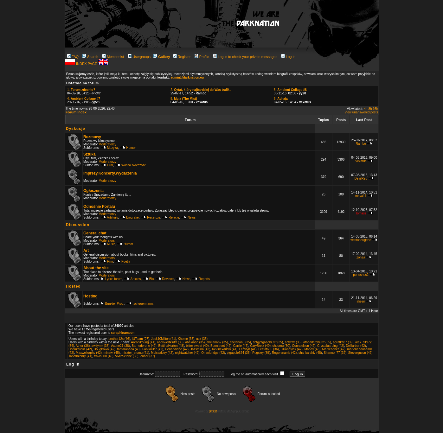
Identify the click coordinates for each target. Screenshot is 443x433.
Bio (151, 279)
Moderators (107, 240)
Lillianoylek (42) (291, 349)
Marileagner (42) (333, 349)
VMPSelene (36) (126, 356)
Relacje (174, 217)
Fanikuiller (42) (152, 349)
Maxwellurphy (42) (89, 352)
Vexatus (361, 161)
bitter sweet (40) (197, 345)
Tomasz (360, 213)
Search (90, 57)
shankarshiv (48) (310, 352)
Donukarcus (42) (80, 349)
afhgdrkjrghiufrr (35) (317, 342)
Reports (204, 279)
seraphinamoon (122, 332)
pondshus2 (361, 275)
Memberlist (113, 57)
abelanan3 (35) (240, 342)
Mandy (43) (312, 349)
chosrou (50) (281, 345)
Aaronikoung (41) (143, 342)
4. (83, 98)
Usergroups (139, 57)
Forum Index (76, 112)
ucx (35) (202, 339)
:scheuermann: (143, 303)
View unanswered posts (361, 112)
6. (281, 98)
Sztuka (89, 154)
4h (366, 109)
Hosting (90, 296)
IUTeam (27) (140, 339)
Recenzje (153, 217)
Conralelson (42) (303, 345)
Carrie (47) (240, 345)
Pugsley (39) (261, 352)
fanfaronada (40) (128, 349)
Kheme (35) (186, 339)
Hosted (73, 286)
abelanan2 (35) (217, 342)
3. (290, 90)
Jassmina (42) (200, 349)
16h (375, 109)
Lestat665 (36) (268, 349)
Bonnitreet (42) (220, 345)
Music (111, 244)
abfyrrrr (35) (293, 342)
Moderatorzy (107, 144)
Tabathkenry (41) (80, 356)
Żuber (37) (147, 356)
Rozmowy (92, 137)
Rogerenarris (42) (284, 352)
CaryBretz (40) (260, 345)
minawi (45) (112, 352)
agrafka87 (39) (343, 342)
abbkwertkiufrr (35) (170, 342)
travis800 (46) (103, 356)
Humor (131, 148)
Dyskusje (75, 128)
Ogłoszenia (93, 190)
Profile (202, 57)
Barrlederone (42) (144, 345)
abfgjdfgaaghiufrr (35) (268, 342)
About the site (96, 268)
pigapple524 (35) (239, 352)
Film (110, 165)
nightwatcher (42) (187, 352)
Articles (136, 279)
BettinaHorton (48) (171, 345)
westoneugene (360, 240)
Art (86, 250)
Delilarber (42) (356, 345)
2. (200, 90)
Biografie (132, 217)
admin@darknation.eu (187, 77)
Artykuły (112, 217)
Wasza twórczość (133, 165)
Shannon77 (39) (335, 352)
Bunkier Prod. (115, 303)
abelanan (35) (195, 342)
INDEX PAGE (87, 64)
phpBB (213, 411)
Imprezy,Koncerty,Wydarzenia (110, 173)
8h (370, 109)
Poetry (126, 261)
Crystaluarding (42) (330, 345)
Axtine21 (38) (120, 345)
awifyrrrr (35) (101, 345)
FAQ (73, 57)
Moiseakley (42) (162, 352)
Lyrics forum (113, 279)
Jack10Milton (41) (163, 339)
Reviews (168, 279)
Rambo (361, 143)
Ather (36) (83, 345)
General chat (94, 233)
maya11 (361, 196)
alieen (360, 301)
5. (183, 98)
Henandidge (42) (177, 349)
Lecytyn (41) (248, 349)
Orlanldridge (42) (213, 352)
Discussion (77, 225)
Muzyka (112, 148)
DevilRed (360, 178)
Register (182, 57)
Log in (288, 57)
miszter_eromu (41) (135, 352)
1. (81, 90)
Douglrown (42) (104, 349)
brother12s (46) (119, 339)
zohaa (360, 257)
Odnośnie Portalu (99, 206)
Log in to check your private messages (245, 57)
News (192, 217)
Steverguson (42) (360, 352)
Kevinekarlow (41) (224, 349)
